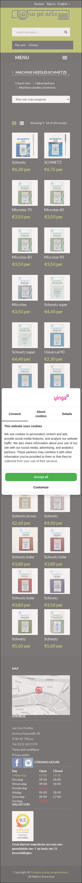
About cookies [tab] (41, 414)
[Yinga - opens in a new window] (62, 397)
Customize (41, 487)
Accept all (41, 477)
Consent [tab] (15, 414)
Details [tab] (67, 414)
